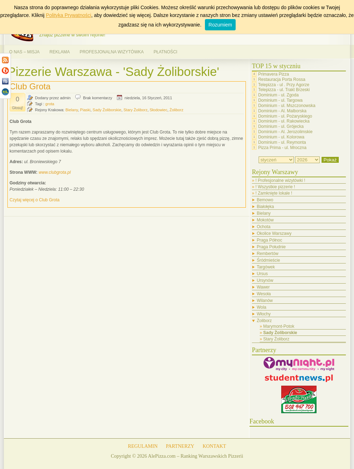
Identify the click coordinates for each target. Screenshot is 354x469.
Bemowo (265, 199)
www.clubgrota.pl (55, 172)
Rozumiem (220, 25)
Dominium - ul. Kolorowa (281, 137)
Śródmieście (268, 260)
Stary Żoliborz (136, 110)
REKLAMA (59, 51)
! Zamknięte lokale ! (273, 193)
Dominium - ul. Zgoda (278, 95)
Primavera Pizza (273, 74)
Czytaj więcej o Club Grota (34, 199)
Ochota (264, 226)
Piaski (85, 110)
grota (49, 104)
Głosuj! (17, 108)
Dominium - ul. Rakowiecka (283, 121)
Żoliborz (176, 110)
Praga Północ (269, 240)
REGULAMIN (143, 446)
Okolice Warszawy (274, 233)
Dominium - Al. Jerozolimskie (285, 131)
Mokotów (265, 220)
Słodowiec (158, 110)
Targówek (266, 267)
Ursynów (265, 280)
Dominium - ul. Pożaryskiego (285, 115)
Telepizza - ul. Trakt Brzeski (284, 89)
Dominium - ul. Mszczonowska (286, 105)
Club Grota (30, 86)
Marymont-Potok (278, 326)
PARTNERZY (180, 446)
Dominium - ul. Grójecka (281, 126)
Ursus (262, 273)
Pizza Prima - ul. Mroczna (282, 147)
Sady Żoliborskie (107, 110)
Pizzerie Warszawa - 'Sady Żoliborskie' (113, 71)
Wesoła (264, 293)
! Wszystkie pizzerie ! (275, 186)
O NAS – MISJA (24, 51)
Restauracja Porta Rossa (281, 79)
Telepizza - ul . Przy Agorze (283, 84)
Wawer (263, 287)
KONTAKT (214, 446)
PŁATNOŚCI (165, 51)
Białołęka (265, 206)
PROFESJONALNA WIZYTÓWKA (111, 51)
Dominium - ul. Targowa (280, 100)
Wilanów (265, 300)
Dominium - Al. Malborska (282, 110)
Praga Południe (271, 246)
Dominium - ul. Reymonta (282, 142)
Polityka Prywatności (68, 15)
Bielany (71, 110)
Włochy (264, 313)
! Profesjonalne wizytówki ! (280, 180)
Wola (261, 307)
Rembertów (267, 253)
